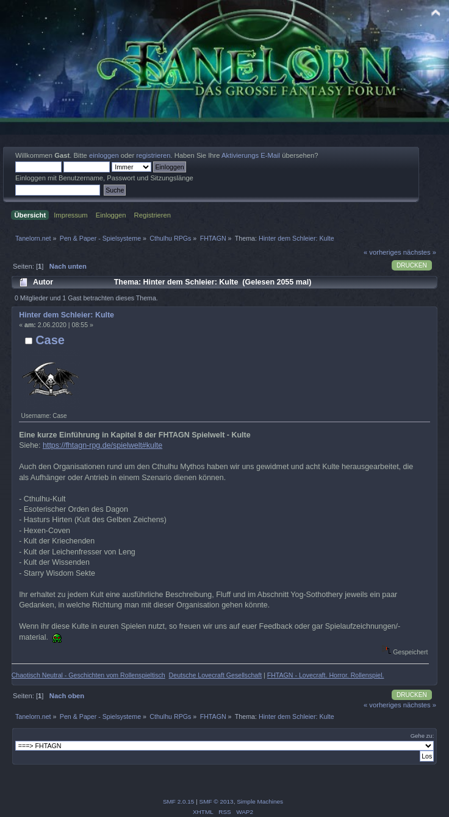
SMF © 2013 (216, 801)
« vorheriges (382, 252)
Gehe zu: (422, 735)
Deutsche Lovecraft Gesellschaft (215, 675)
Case (50, 340)
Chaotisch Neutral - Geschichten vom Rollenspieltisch (88, 675)
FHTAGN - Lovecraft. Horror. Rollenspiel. (325, 675)
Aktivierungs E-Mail (250, 155)
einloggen (104, 155)
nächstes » (419, 252)
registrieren (153, 155)
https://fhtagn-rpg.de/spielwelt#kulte (102, 445)
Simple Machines (260, 801)
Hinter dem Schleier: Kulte (66, 315)
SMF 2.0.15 (179, 801)
